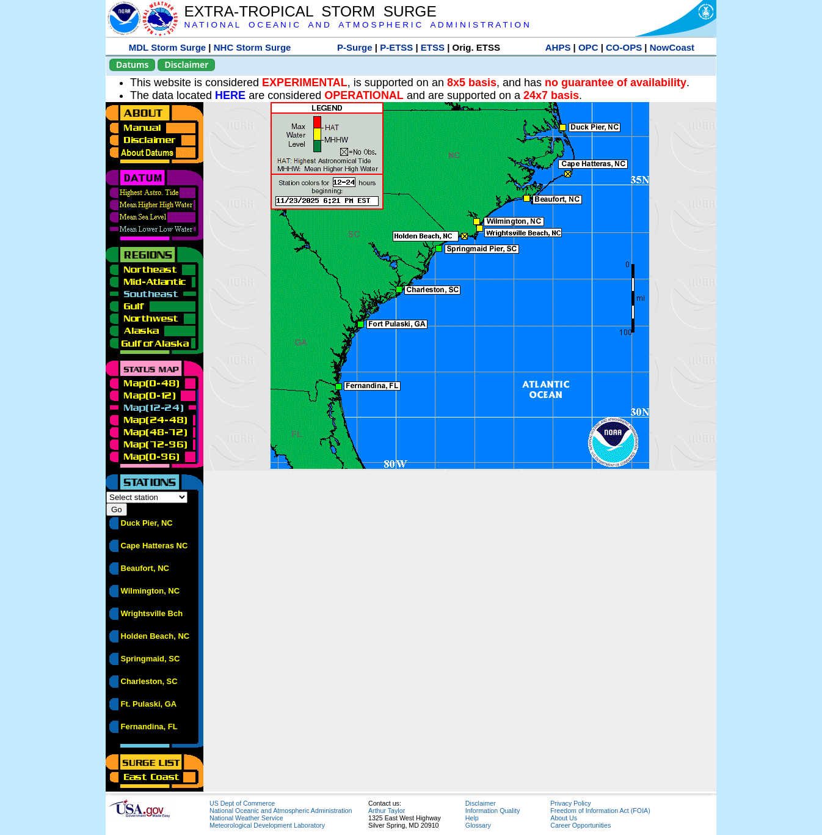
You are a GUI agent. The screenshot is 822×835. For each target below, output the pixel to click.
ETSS (433, 47)
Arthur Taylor (386, 810)
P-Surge (355, 47)
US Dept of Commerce (242, 803)
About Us (563, 818)
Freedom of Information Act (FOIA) (600, 810)
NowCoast (672, 47)
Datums (132, 64)
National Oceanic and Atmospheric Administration (280, 810)
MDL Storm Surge (167, 47)
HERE (230, 95)
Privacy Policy (570, 803)
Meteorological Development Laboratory (267, 825)
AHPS (558, 47)
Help (472, 818)
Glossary (478, 825)
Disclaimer (186, 64)
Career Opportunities (580, 825)
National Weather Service (246, 818)
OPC (588, 47)
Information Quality (492, 810)
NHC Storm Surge (252, 47)
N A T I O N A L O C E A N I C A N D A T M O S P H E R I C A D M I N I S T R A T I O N (356, 24)
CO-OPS (624, 47)
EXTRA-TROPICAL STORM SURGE (310, 11)
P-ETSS (396, 47)
